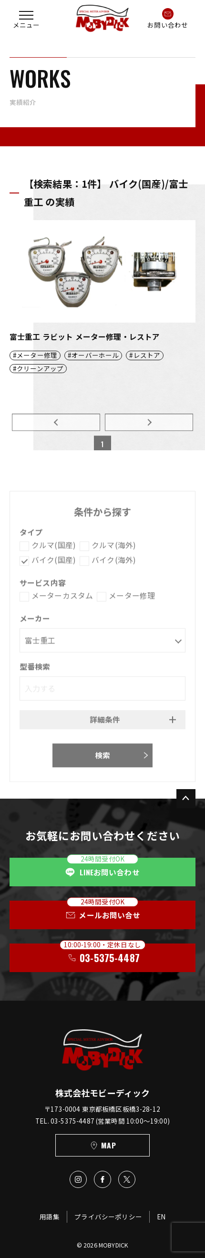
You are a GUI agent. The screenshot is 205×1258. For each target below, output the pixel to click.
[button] (26, 18)
